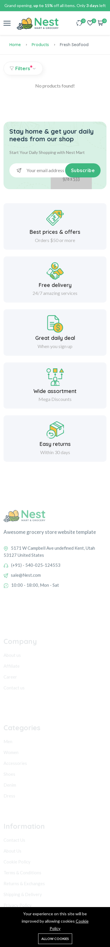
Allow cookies (55, 939)
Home (15, 44)
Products (40, 44)
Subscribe (83, 170)
